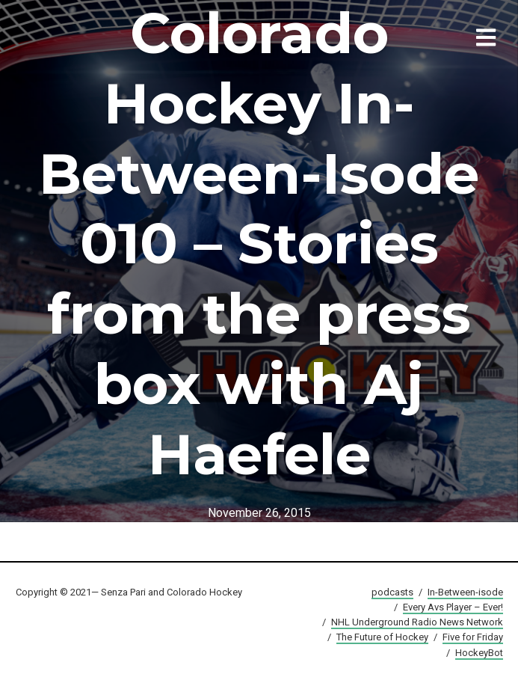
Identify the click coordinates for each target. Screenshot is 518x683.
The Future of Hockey (382, 637)
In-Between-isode (465, 592)
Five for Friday (473, 637)
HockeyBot (479, 652)
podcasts (392, 592)
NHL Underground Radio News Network (417, 622)
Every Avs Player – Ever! (453, 607)
